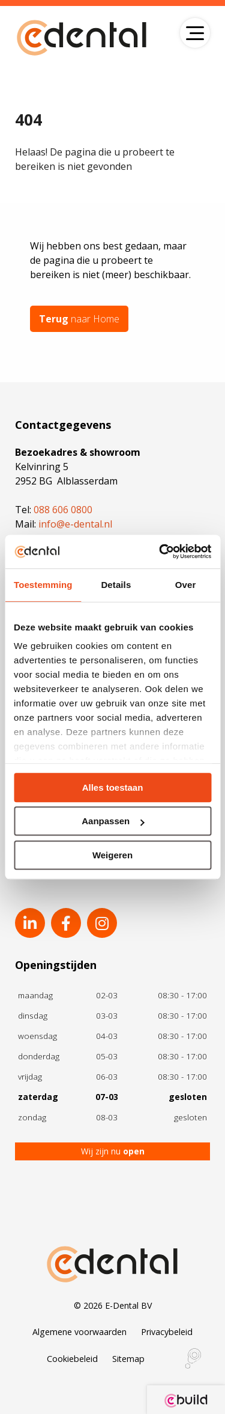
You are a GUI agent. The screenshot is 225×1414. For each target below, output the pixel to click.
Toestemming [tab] (43, 585)
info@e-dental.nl (75, 524)
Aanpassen (113, 821)
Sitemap (128, 1358)
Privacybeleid (167, 1331)
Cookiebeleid (72, 1358)
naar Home (79, 318)
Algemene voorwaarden (79, 1331)
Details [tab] (116, 585)
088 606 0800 (63, 509)
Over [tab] (185, 585)
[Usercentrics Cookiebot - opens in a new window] (160, 551)
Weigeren (112, 855)
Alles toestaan (112, 787)
